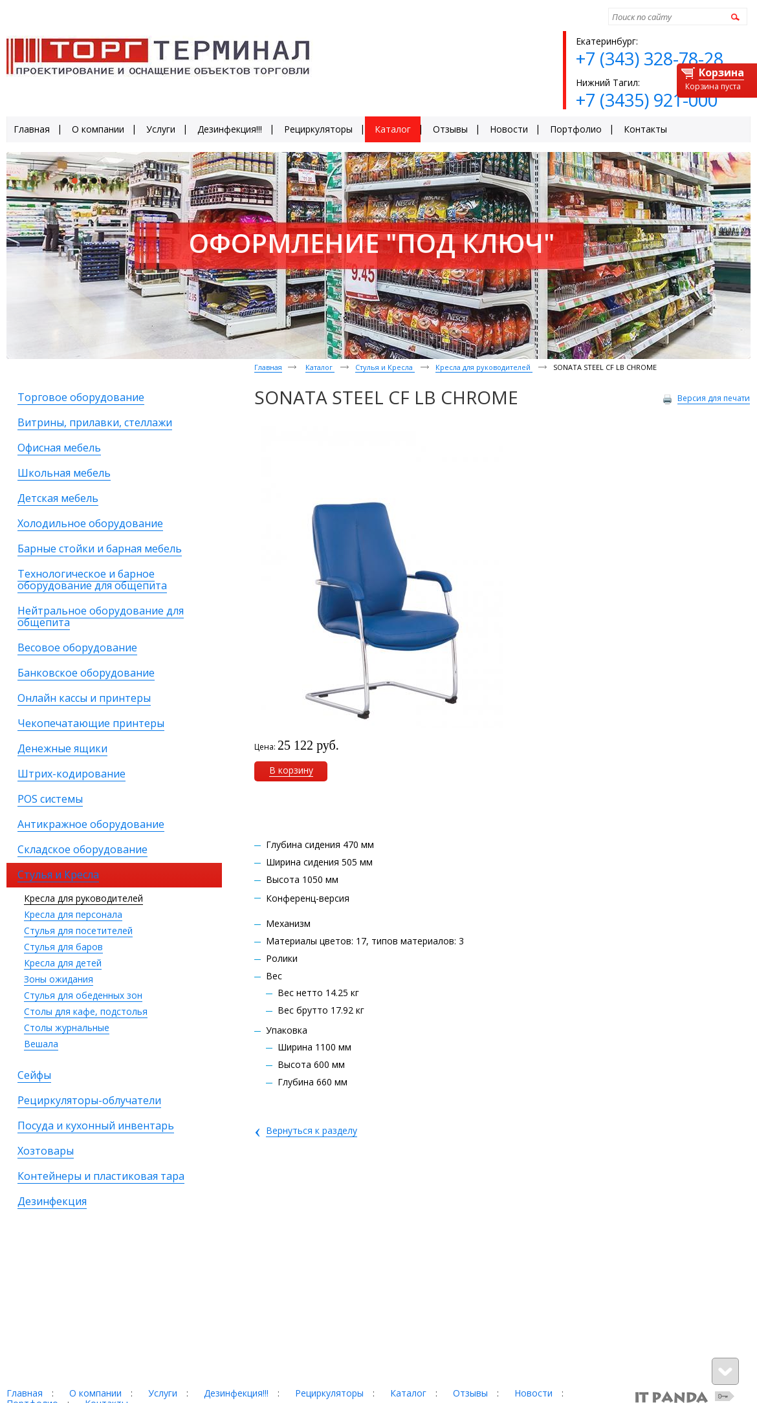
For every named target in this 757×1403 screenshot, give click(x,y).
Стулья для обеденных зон (83, 995)
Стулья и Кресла (385, 367)
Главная (268, 367)
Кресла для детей (63, 963)
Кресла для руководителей (83, 898)
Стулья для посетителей (78, 930)
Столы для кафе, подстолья (86, 1011)
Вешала (41, 1044)
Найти (733, 16)
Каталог (320, 367)
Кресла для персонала (73, 914)
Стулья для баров (63, 947)
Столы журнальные (66, 1027)
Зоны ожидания (58, 979)
